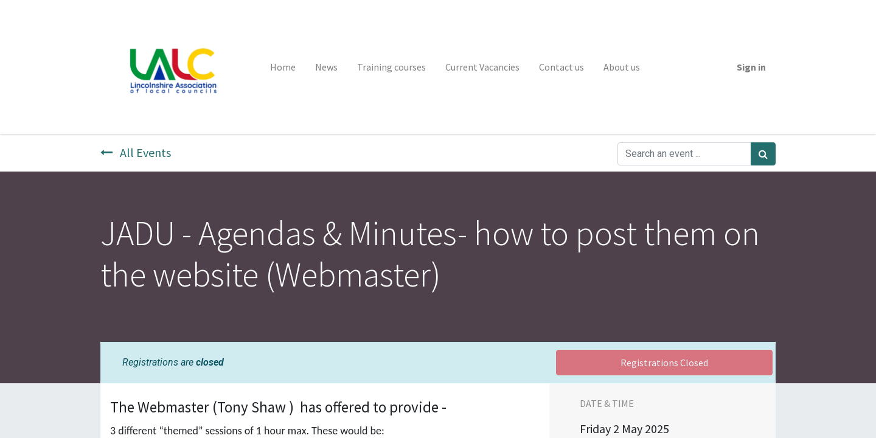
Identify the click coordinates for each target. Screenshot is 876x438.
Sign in (751, 67)
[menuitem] (282, 67)
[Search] (763, 153)
